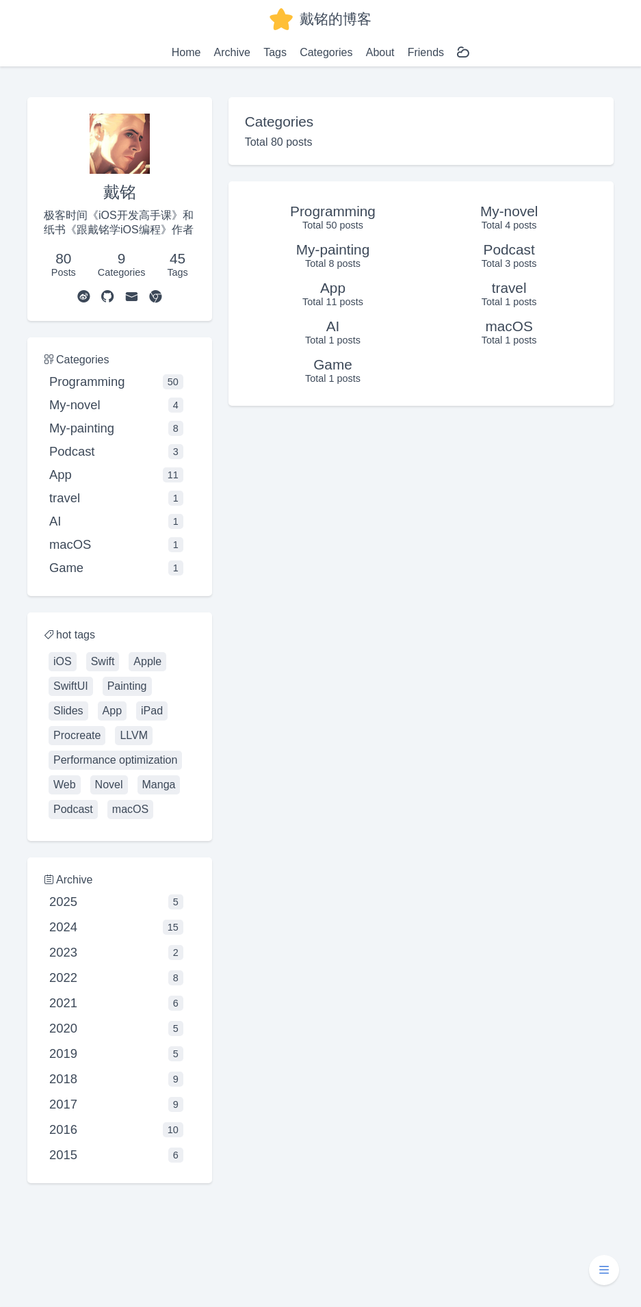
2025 (116, 901)
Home (186, 52)
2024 (116, 927)
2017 (116, 1104)
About (380, 52)
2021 (116, 1003)
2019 (116, 1053)
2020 (116, 1028)
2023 (116, 952)
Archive (232, 52)
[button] (604, 1270)
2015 (116, 1155)
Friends (426, 52)
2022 (116, 977)
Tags (275, 52)
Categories (326, 52)
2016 (116, 1129)
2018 (116, 1079)
